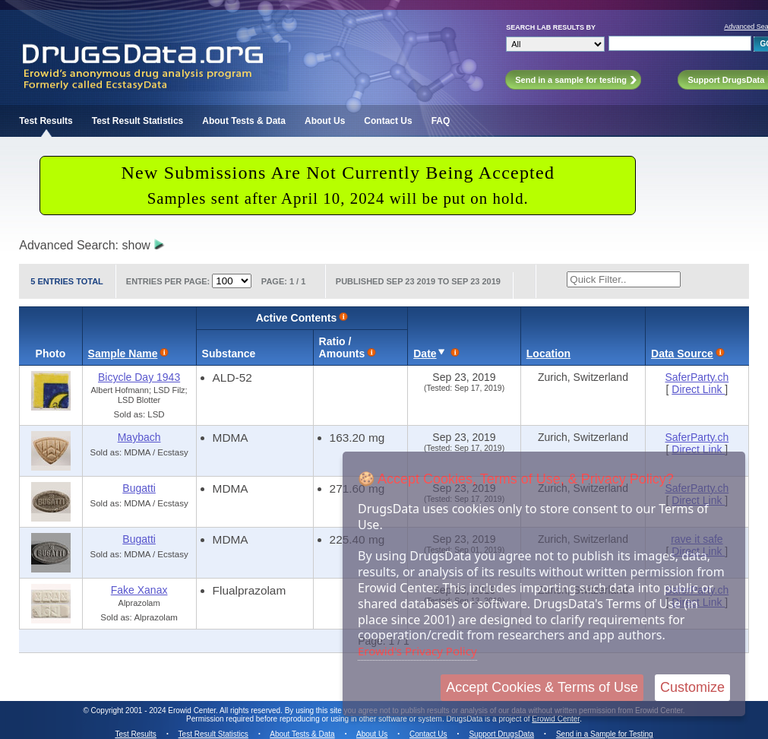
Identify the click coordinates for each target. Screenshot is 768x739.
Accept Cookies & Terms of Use (542, 687)
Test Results (45, 121)
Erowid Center (556, 719)
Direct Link (698, 389)
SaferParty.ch (696, 377)
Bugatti (139, 488)
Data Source (682, 353)
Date (424, 353)
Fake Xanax (139, 590)
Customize (692, 687)
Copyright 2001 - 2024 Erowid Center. (154, 710)
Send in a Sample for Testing (604, 734)
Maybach (139, 437)
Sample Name (123, 353)
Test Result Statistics (137, 121)
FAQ (440, 121)
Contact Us (388, 121)
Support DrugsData (501, 734)
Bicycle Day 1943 (139, 377)
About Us (325, 121)
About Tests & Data (244, 121)
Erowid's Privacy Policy (417, 650)
